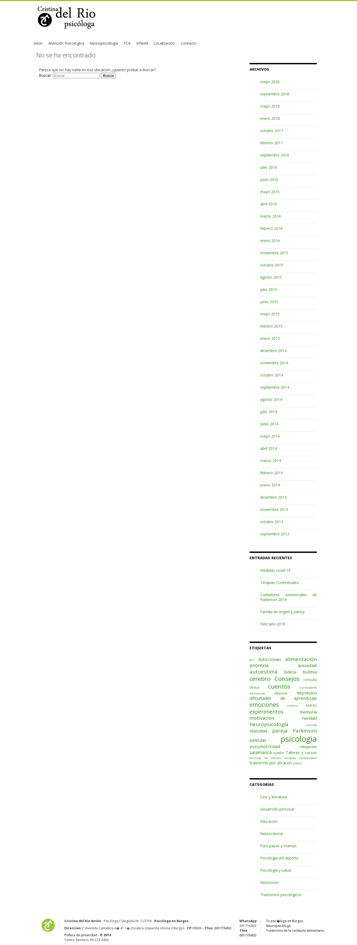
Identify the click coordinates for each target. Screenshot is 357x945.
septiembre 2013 (274, 533)
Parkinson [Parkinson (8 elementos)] (305, 730)
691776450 (222, 928)
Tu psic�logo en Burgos (284, 921)
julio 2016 (268, 167)
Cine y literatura (273, 796)
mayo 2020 (270, 81)
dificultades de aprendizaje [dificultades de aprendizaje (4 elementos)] (283, 698)
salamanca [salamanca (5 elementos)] (261, 752)
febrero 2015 (271, 326)
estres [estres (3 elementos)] (311, 705)
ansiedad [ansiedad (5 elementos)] (307, 665)
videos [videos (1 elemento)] (297, 763)
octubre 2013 (271, 521)
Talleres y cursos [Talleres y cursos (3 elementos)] (301, 752)
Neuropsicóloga (278, 925)
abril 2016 (268, 203)
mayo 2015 (270, 313)
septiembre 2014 (274, 387)
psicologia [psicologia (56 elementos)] (299, 739)
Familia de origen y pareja (282, 611)
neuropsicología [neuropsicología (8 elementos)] (269, 724)
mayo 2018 (270, 106)
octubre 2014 (271, 375)
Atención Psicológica (66, 43)
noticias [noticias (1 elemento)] (311, 725)
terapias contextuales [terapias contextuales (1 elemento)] (301, 758)
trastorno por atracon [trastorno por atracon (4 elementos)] (271, 763)
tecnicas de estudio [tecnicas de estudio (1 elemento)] (265, 758)
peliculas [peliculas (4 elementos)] (258, 740)
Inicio (38, 43)
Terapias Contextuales (279, 582)
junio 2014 (269, 423)
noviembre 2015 (274, 252)
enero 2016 (270, 240)
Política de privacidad (80, 935)
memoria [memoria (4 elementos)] (308, 712)
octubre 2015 (271, 265)
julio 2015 (268, 289)
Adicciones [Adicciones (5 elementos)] (270, 659)
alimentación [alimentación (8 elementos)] (301, 659)
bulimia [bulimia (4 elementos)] (310, 672)
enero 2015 (270, 338)
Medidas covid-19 (275, 570)
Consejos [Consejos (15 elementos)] (287, 679)
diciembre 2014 (273, 350)
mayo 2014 (270, 436)
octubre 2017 (271, 130)
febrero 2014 (271, 472)
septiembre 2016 (274, 155)
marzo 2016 (270, 216)
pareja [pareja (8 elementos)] (280, 730)
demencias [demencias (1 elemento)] (257, 693)
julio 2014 (268, 411)
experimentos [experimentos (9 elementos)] (267, 711)
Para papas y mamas (278, 845)
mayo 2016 (270, 191)
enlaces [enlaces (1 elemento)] (292, 705)
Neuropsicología (104, 43)
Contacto (189, 43)
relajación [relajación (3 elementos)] (308, 746)
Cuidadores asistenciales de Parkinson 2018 (288, 597)
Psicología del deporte (279, 858)
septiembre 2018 (274, 93)
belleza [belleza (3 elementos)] (290, 672)
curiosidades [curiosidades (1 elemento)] (308, 687)
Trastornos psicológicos (281, 894)
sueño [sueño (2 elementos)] (278, 752)
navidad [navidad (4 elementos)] (309, 718)
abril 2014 (268, 448)
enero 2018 (270, 118)
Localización (164, 43)
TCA (127, 43)
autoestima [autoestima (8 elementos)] (263, 671)
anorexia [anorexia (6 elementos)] (259, 665)
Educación (269, 821)
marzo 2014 (270, 460)
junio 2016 (269, 179)
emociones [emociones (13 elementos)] (264, 704)
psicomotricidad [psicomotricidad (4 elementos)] (265, 746)
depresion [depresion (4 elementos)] (307, 693)
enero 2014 (270, 485)
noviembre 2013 (274, 509)
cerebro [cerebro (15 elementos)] (260, 679)
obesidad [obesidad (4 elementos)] (258, 731)
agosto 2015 (271, 277)
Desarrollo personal (277, 809)
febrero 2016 (271, 228)
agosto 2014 (271, 399)
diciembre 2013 (273, 497)
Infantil (142, 43)
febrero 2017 (271, 142)
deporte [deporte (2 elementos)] (281, 693)
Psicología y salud (275, 870)
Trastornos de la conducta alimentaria (295, 930)
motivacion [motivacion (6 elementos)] (262, 718)
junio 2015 (269, 301)
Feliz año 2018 (272, 623)
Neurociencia (271, 833)
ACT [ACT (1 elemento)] (252, 660)
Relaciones (269, 882)
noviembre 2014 (274, 362)
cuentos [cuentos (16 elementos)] (279, 686)
